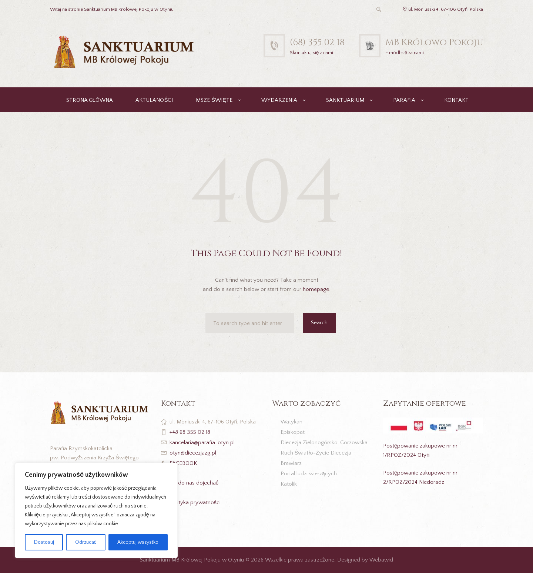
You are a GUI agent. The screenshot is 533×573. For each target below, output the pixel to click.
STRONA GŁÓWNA (89, 100)
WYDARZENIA (279, 100)
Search (319, 322)
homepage (316, 289)
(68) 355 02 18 (317, 42)
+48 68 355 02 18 (190, 432)
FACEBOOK (183, 463)
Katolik (289, 484)
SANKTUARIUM (345, 100)
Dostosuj (44, 542)
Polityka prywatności (195, 502)
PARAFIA (404, 100)
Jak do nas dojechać (194, 483)
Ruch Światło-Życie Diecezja (316, 453)
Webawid (381, 560)
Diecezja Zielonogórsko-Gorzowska (324, 442)
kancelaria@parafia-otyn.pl (202, 442)
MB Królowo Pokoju (434, 42)
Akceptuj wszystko (138, 542)
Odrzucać (86, 542)
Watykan (291, 422)
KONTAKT (456, 100)
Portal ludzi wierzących (309, 473)
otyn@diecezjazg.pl (193, 453)
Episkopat (293, 432)
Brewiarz (291, 463)
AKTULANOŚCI (154, 100)
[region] (96, 510)
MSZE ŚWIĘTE (214, 100)
